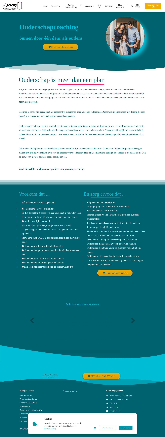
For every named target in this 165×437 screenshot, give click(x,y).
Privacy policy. (50, 428)
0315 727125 (114, 407)
